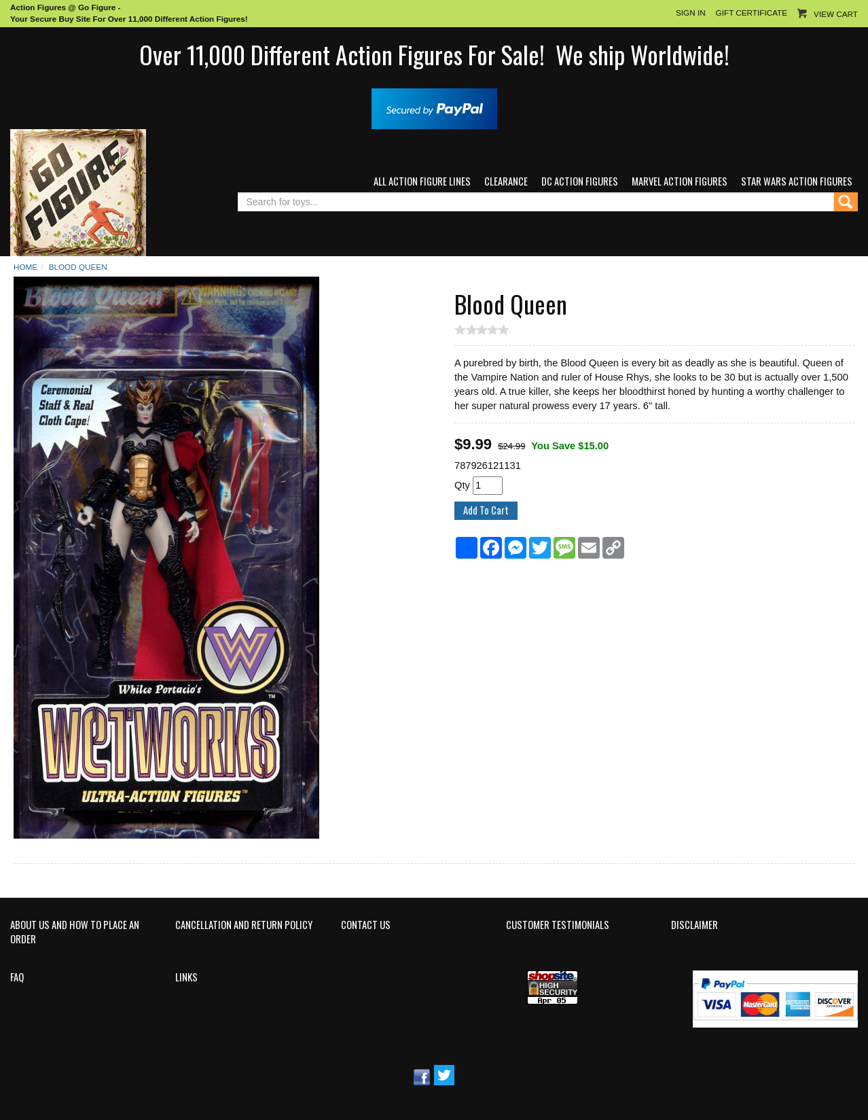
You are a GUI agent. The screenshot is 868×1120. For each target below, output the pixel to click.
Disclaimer (694, 925)
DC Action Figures (579, 181)
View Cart (836, 14)
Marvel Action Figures (679, 181)
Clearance (506, 181)
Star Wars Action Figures (796, 181)
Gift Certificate (751, 12)
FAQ (17, 977)
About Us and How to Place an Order (74, 932)
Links (186, 977)
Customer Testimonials (557, 925)
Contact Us (366, 925)
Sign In (691, 12)
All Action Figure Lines (422, 181)
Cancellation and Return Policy (243, 925)
